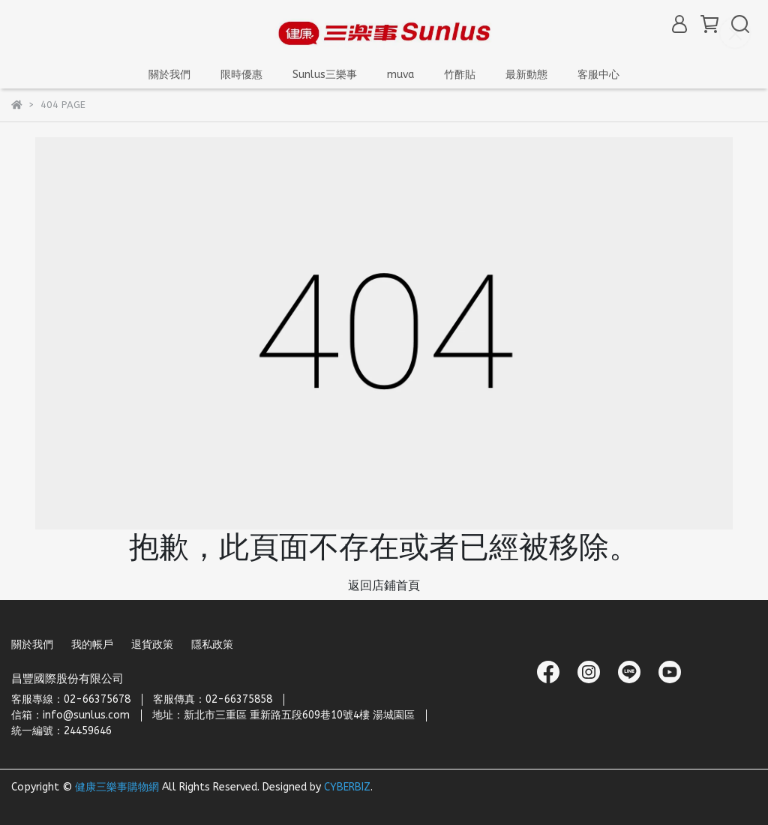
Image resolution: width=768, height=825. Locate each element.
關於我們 (32, 644)
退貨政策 (152, 644)
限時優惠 (241, 74)
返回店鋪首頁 (384, 585)
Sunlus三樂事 (324, 74)
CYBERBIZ (347, 787)
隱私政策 (212, 644)
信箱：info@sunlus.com (70, 715)
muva (400, 74)
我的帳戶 (92, 644)
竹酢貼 (460, 74)
